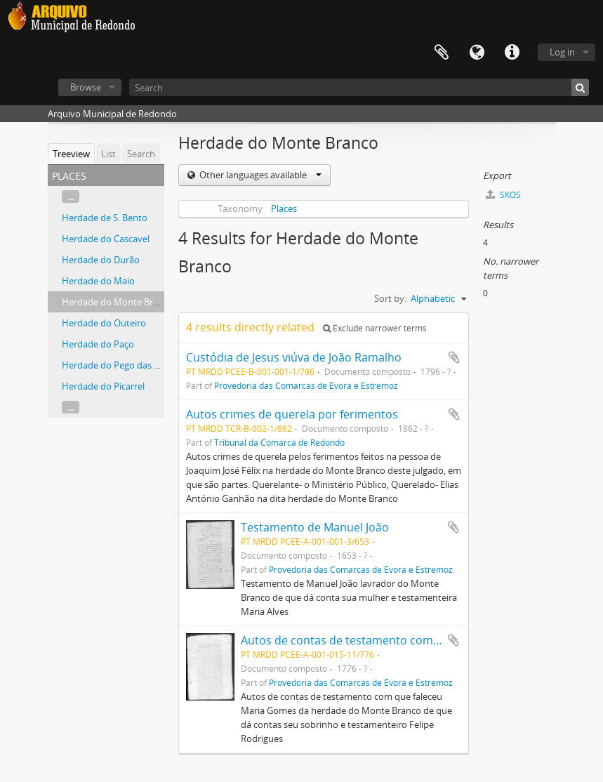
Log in (562, 52)
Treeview (71, 153)
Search (141, 153)
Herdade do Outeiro (104, 323)
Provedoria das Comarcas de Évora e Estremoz (306, 385)
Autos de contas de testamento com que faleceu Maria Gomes (406, 640)
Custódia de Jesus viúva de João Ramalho (294, 357)
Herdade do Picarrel (103, 386)
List (108, 153)
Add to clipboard (454, 357)
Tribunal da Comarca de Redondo (279, 442)
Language (476, 52)
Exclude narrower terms (375, 328)
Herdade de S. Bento (104, 217)
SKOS (503, 195)
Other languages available (259, 174)
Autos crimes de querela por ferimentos (292, 414)
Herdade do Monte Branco (117, 302)
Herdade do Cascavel (106, 238)
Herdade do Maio (98, 280)
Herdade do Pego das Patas (119, 365)
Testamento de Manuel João (315, 527)
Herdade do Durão (101, 259)
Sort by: (390, 298)
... (70, 196)
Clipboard (441, 52)
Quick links (511, 52)
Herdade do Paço (98, 344)
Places (284, 208)
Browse (85, 87)
